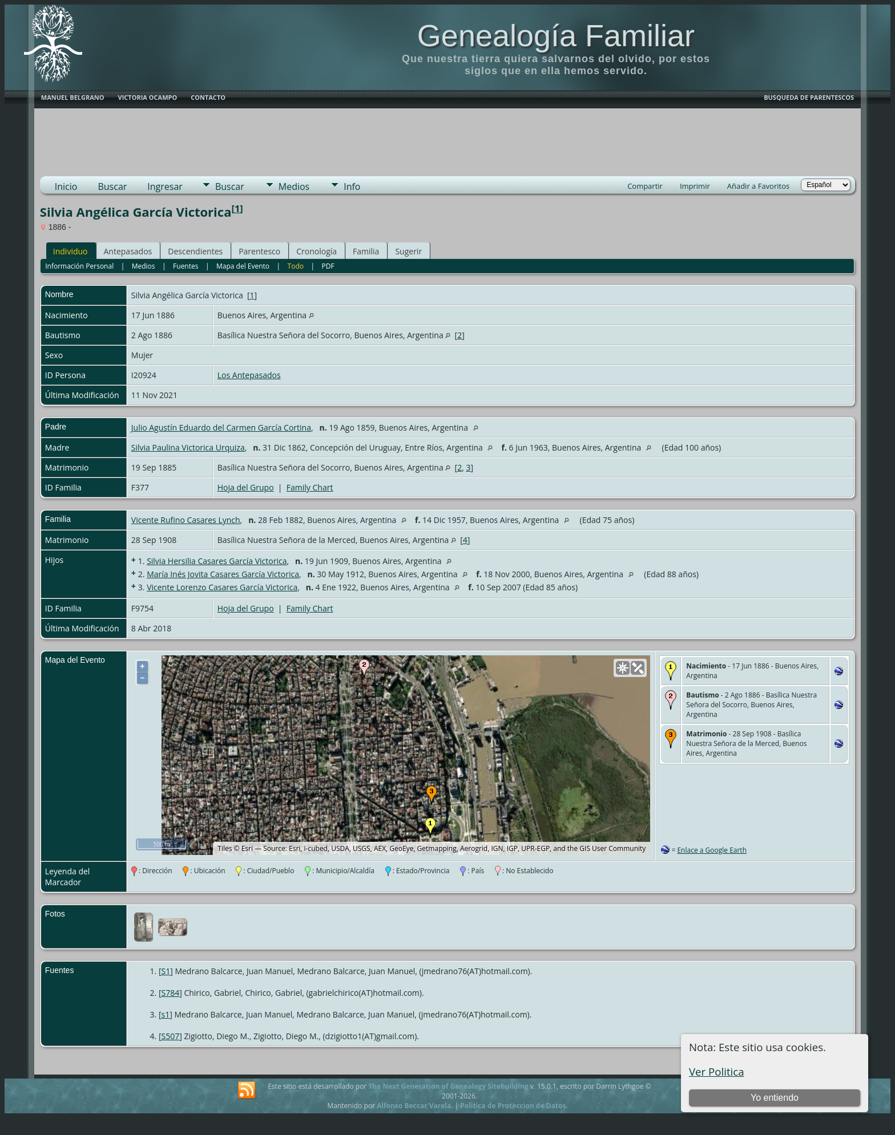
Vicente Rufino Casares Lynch (185, 519)
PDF (328, 266)
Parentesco (259, 251)
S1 (166, 971)
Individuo (70, 251)
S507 (171, 1036)
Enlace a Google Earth (712, 850)
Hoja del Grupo (245, 487)
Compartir (645, 186)
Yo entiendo (775, 1097)
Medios (294, 186)
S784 (171, 992)
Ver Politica (716, 1071)
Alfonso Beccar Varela (414, 1105)
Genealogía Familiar (556, 35)
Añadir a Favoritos (758, 186)
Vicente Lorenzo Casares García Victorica (222, 587)
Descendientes (195, 251)
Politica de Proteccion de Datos (513, 1105)
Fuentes (185, 266)
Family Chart (310, 487)
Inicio (66, 186)
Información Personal (79, 266)
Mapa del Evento (242, 266)
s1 (166, 1014)
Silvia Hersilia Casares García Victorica (217, 561)
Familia (366, 251)
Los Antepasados (249, 375)
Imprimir (695, 186)
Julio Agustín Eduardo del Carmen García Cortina (221, 427)
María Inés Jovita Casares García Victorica (223, 574)
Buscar (112, 186)
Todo (296, 266)
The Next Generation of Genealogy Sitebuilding (448, 1086)
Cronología (316, 251)
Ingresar (165, 186)
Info (352, 186)
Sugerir (408, 251)
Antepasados (128, 251)
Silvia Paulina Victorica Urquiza (188, 447)
